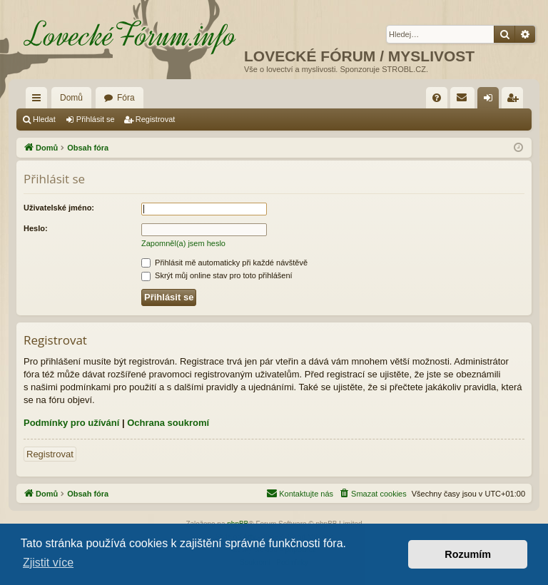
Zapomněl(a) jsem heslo (183, 243)
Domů (71, 98)
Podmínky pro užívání (71, 422)
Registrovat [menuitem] (515, 100)
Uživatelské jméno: (59, 207)
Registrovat (156, 119)
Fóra (126, 98)
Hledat (44, 119)
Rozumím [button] (468, 554)
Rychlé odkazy (39, 100)
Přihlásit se (95, 119)
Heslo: (36, 228)
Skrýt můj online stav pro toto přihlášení (217, 275)
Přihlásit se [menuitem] (491, 100)
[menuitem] (436, 97)
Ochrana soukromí (168, 422)
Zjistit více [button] (48, 562)
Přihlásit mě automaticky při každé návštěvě (224, 262)
